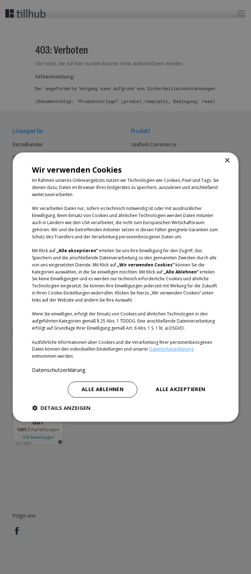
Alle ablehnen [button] (103, 389)
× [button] (227, 160)
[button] (61, 408)
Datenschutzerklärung (171, 349)
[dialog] (125, 287)
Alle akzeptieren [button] (180, 389)
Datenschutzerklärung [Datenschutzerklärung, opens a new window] (59, 369)
